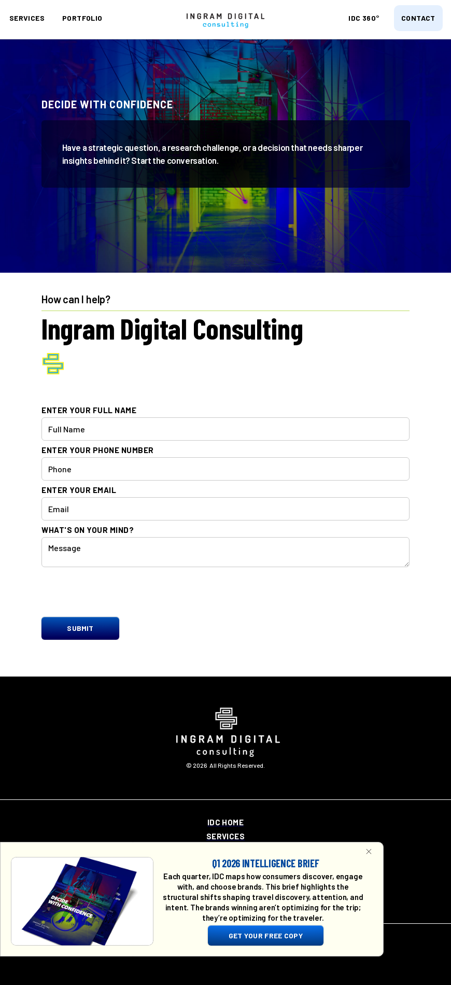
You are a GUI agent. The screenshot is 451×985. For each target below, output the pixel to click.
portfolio (82, 17)
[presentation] (120, 592)
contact (418, 17)
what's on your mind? (87, 530)
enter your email (78, 490)
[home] (225, 20)
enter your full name (88, 410)
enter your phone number (97, 450)
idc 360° (363, 17)
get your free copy (266, 935)
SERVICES (27, 17)
